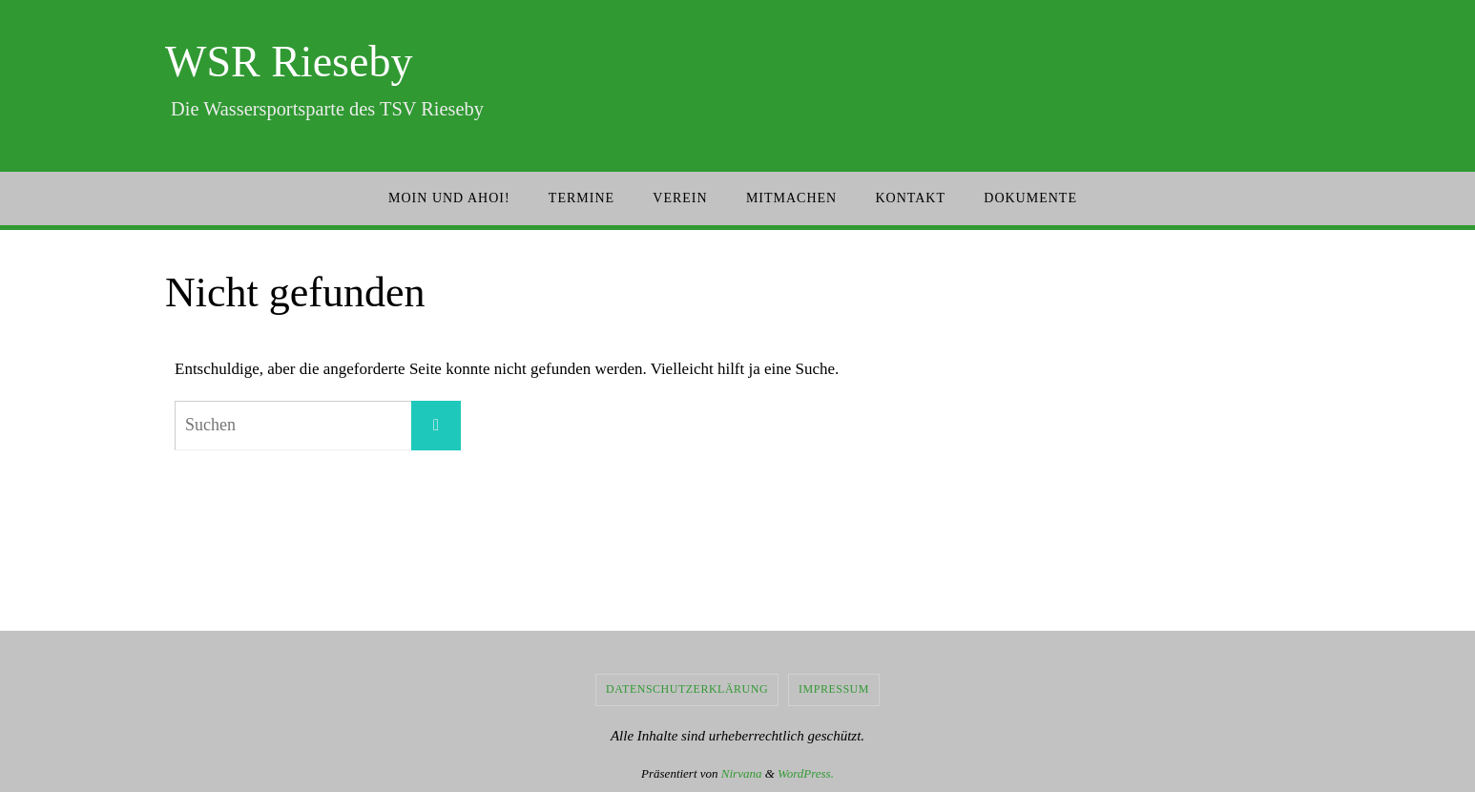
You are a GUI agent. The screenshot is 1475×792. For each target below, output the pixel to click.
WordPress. (806, 773)
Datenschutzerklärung (687, 689)
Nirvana (741, 773)
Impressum (834, 689)
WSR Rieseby (288, 61)
